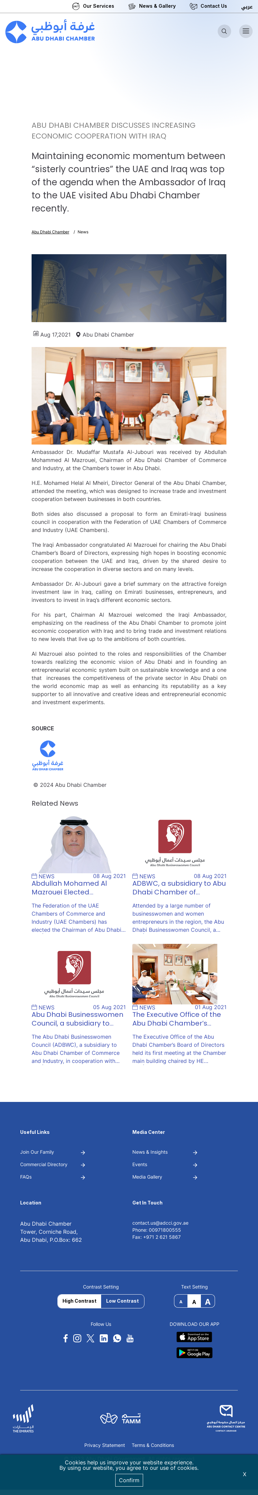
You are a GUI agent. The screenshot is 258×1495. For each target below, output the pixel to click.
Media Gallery (147, 1177)
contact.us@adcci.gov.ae (160, 1223)
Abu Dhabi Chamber (50, 231)
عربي (247, 6)
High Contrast (79, 1301)
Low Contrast (122, 1301)
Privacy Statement (104, 1445)
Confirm (129, 1480)
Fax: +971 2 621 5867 (156, 1237)
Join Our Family (37, 1152)
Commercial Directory (44, 1164)
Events (139, 1164)
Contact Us (214, 6)
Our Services (98, 6)
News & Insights (150, 1152)
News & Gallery (157, 6)
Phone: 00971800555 (156, 1230)
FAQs (26, 1177)
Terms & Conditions (153, 1445)
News (83, 231)
